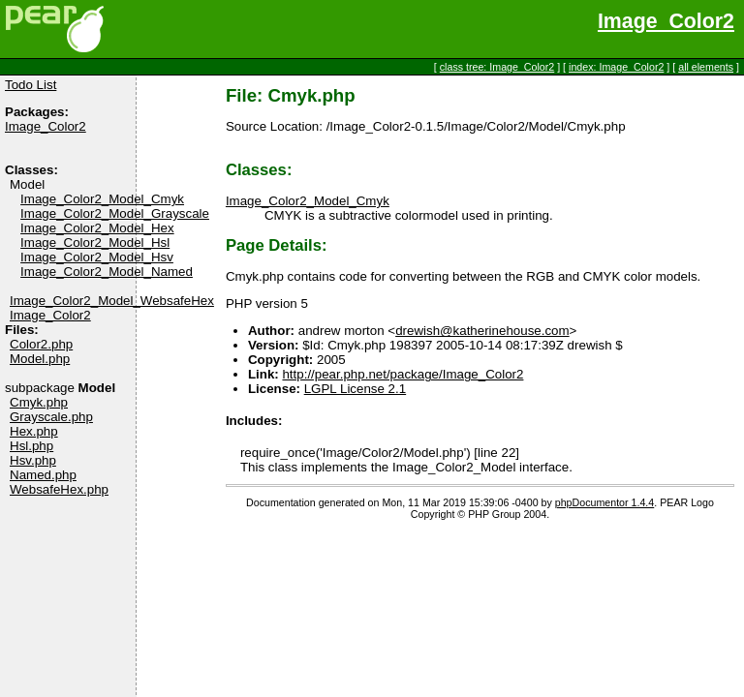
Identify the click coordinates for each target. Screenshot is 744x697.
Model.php (40, 358)
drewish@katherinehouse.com (482, 330)
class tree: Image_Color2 (497, 67)
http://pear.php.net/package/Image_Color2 (402, 374)
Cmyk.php (39, 402)
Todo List (30, 84)
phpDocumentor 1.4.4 (604, 502)
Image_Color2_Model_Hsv (96, 257)
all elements (705, 67)
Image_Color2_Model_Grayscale (114, 213)
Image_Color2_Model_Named (106, 271)
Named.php (43, 475)
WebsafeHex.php (59, 489)
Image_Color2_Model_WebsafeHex (112, 300)
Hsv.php (33, 460)
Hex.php (34, 431)
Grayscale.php (51, 416)
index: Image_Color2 (616, 67)
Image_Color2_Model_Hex (97, 228)
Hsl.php (31, 446)
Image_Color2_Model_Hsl (95, 242)
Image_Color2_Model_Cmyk (102, 199)
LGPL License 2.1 (355, 388)
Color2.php (41, 344)
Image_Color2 (666, 21)
